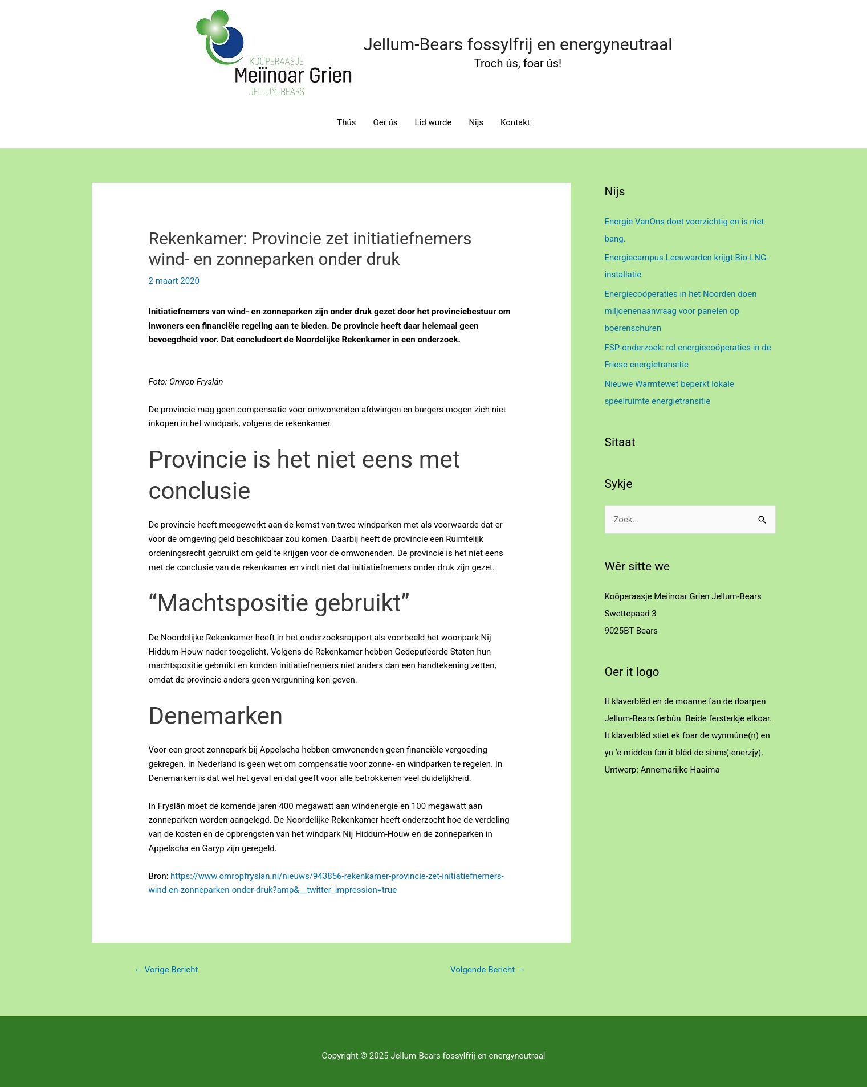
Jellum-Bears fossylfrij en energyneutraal (517, 44)
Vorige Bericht (166, 970)
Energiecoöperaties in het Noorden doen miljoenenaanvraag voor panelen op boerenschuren (681, 311)
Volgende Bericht (488, 970)
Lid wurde (433, 122)
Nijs (476, 122)
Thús (346, 122)
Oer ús (385, 122)
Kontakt (515, 122)
